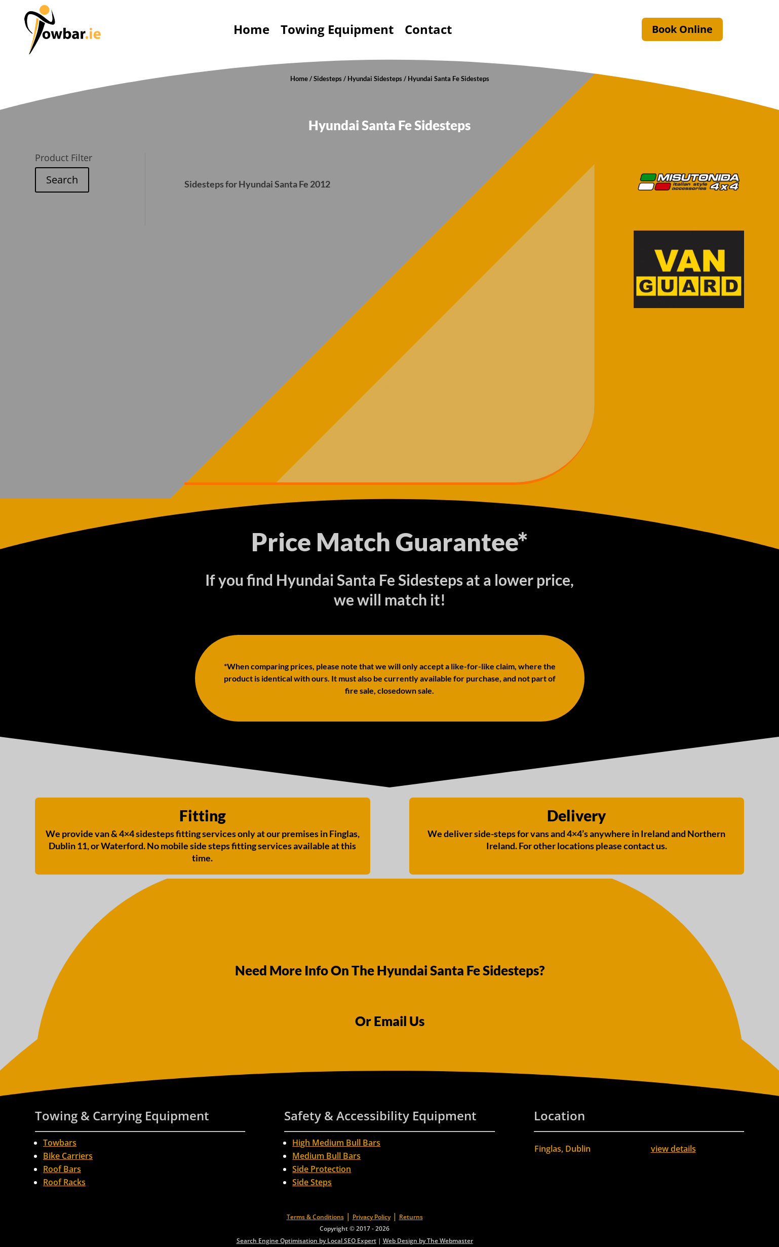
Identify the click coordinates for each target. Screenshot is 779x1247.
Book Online (682, 29)
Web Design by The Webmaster (428, 1240)
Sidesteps (328, 78)
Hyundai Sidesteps (374, 78)
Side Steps (312, 1182)
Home (251, 29)
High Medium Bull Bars (336, 1142)
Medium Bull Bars (326, 1155)
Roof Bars (62, 1169)
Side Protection (321, 1169)
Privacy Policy (372, 1217)
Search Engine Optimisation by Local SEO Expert (306, 1240)
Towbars (59, 1142)
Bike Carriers (68, 1155)
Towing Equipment (337, 29)
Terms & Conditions (315, 1217)
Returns (411, 1217)
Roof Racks (64, 1182)
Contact (428, 29)
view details (673, 1148)
